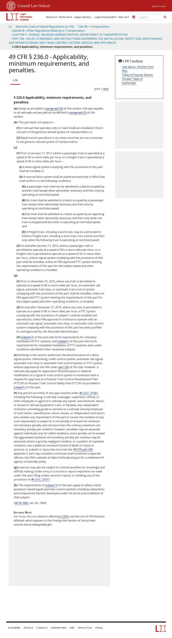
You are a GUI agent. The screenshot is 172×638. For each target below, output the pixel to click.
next (105, 89)
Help (72, 627)
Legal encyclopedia (105, 16)
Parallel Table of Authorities (132, 81)
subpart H (51, 485)
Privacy (99, 627)
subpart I (63, 341)
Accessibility (14, 627)
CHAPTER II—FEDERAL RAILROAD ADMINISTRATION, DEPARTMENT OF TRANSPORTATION (70, 34)
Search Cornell (159, 6)
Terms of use (85, 627)
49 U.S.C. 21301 (88, 393)
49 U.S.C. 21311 (40, 479)
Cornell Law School (33, 5)
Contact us (42, 627)
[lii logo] (19, 16)
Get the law (64, 16)
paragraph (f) (77, 112)
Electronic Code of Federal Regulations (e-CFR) (45, 26)
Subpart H (27, 337)
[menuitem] (50, 17)
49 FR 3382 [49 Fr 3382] (21, 503)
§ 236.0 (64, 516)
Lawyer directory (82, 16)
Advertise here (58, 627)
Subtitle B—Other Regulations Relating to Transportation (48, 30)
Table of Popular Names (137, 75)
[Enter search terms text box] (150, 17)
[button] (165, 17)
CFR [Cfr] (15, 80)
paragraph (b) (54, 108)
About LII (50, 16)
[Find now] (165, 17)
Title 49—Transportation (93, 26)
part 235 (63, 367)
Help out (122, 16)
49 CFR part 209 (83, 449)
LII (10, 26)
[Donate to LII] (133, 17)
